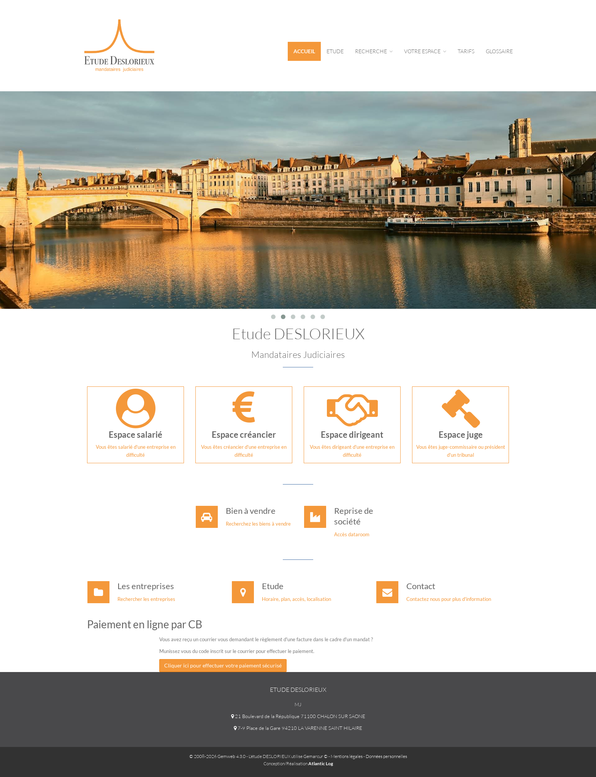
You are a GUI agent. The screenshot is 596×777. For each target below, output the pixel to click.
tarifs (466, 51)
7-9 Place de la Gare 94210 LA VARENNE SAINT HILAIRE (298, 728)
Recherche (374, 51)
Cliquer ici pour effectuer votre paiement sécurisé (223, 665)
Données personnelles (386, 756)
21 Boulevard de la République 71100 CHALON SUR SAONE (298, 716)
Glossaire (499, 51)
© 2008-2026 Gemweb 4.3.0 (217, 756)
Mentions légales (347, 756)
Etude (335, 51)
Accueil (304, 51)
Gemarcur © (315, 756)
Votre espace (425, 51)
